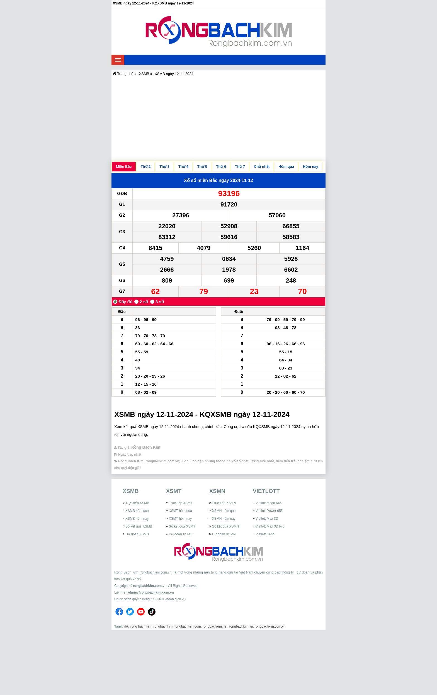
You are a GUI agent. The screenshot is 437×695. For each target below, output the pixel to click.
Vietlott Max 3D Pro (270, 526)
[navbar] (117, 60)
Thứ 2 (146, 166)
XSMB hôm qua (137, 511)
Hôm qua (286, 166)
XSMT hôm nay (180, 519)
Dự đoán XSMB (137, 534)
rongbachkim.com (187, 626)
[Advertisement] (218, 118)
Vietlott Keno (265, 534)
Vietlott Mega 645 (268, 503)
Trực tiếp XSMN (224, 503)
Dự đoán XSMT (180, 534)
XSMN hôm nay (224, 519)
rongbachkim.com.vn (150, 586)
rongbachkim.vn (241, 626)
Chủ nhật (262, 166)
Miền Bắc (124, 166)
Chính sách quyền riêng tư (134, 599)
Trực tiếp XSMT (181, 503)
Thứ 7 (240, 166)
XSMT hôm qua (180, 511)
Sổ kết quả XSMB (138, 526)
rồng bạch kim (141, 626)
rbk (126, 626)
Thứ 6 (221, 166)
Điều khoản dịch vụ (171, 599)
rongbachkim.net (215, 626)
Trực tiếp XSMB (137, 503)
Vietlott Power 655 (269, 511)
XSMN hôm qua (224, 511)
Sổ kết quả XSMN (225, 526)
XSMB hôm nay (137, 519)
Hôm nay (310, 166)
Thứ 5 (202, 166)
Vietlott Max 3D (267, 519)
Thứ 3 (164, 166)
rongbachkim (163, 626)
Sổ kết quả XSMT (182, 526)
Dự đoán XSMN (224, 534)
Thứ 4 (183, 166)
